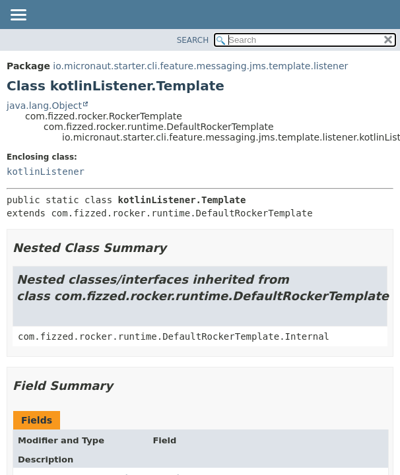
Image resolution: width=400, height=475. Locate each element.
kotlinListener (45, 171)
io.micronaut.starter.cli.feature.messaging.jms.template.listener (200, 66)
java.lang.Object (44, 105)
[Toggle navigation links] (18, 16)
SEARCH (193, 40)
